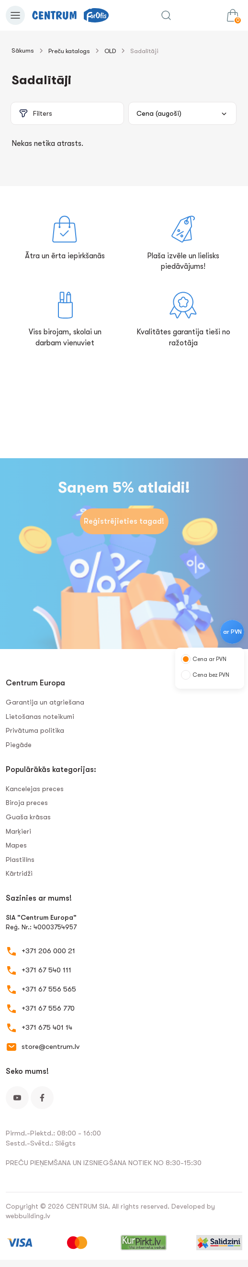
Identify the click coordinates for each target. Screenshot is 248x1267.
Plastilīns (20, 859)
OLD (110, 51)
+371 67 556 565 (49, 989)
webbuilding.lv (28, 1216)
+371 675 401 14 (47, 1027)
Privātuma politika (35, 730)
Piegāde (19, 745)
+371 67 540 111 (46, 970)
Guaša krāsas (28, 817)
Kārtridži (19, 873)
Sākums (22, 50)
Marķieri (18, 831)
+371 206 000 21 (48, 951)
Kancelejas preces (35, 789)
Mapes (16, 845)
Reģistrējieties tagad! (124, 521)
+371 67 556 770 (48, 1008)
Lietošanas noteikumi (40, 716)
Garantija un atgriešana (45, 702)
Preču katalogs (69, 51)
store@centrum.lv (50, 1046)
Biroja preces (27, 802)
